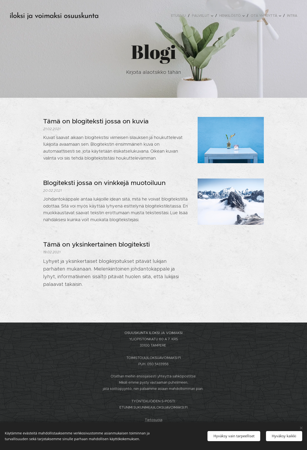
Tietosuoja (153, 420)
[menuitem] (179, 16)
